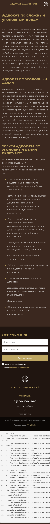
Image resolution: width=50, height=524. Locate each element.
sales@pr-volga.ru (25, 406)
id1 (25, 410)
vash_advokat (25, 414)
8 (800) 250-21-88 (25, 401)
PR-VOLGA (31, 425)
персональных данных (19, 367)
